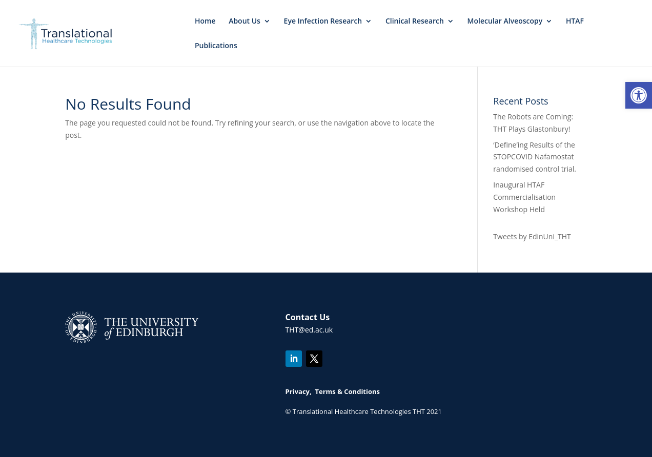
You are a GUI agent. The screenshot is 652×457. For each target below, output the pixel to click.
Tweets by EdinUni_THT (531, 236)
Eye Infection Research (323, 21)
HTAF (575, 21)
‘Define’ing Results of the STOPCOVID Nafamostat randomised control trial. (534, 157)
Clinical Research (414, 21)
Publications (216, 46)
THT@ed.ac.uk (309, 330)
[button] (638, 95)
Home (205, 21)
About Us (244, 21)
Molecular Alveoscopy (505, 21)
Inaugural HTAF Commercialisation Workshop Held (524, 197)
